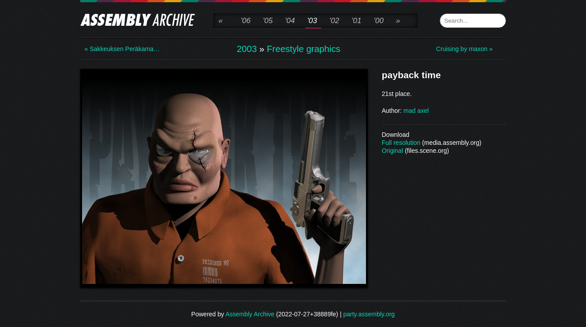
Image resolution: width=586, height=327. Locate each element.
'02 (334, 20)
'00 (379, 20)
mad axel (416, 110)
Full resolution (401, 142)
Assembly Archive (249, 314)
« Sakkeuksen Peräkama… (120, 48)
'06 (246, 20)
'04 (290, 20)
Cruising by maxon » (464, 48)
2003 (247, 49)
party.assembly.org (369, 314)
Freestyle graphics (303, 49)
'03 (312, 20)
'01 (357, 20)
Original (392, 150)
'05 (268, 20)
